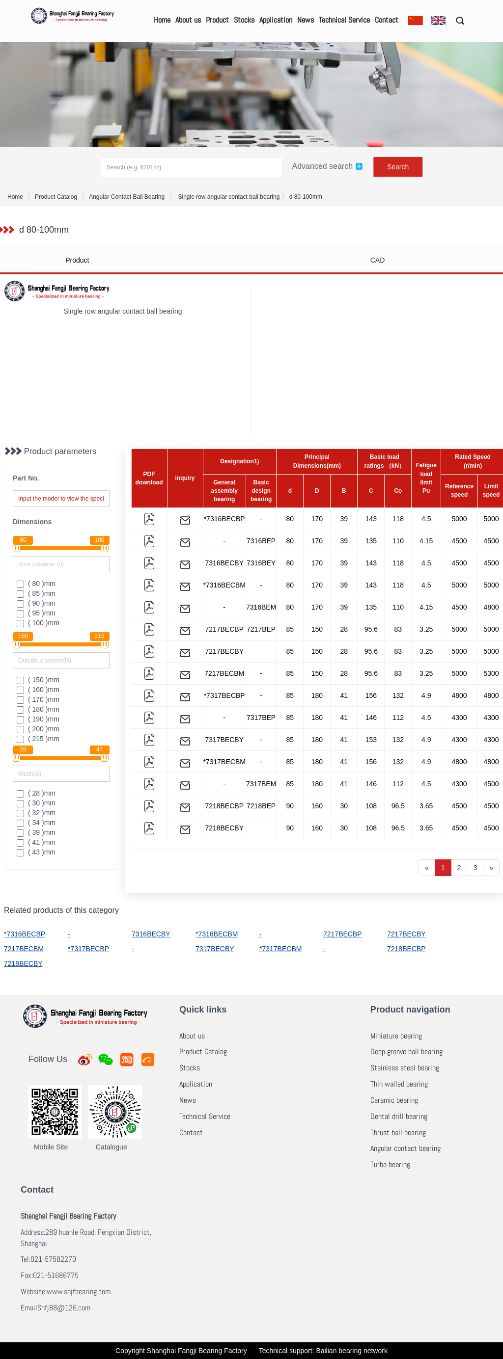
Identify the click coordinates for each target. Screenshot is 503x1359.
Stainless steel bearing (404, 1068)
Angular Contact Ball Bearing (127, 196)
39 (344, 519)
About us (188, 20)
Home (162, 20)
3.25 (426, 629)
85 (290, 629)
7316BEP (261, 541)
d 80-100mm (305, 196)
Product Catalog (56, 196)
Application (275, 20)
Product (217, 20)
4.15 (426, 541)
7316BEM (261, 607)
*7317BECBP (224, 695)
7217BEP (261, 629)
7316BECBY (224, 563)
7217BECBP (224, 629)
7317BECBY (224, 740)
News (305, 20)
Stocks (244, 20)
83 (398, 629)
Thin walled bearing (399, 1084)
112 (398, 717)
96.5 (398, 806)
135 (371, 541)
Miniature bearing (396, 1036)
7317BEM (261, 784)
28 (344, 629)
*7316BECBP (224, 519)
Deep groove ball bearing (406, 1051)
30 (344, 806)
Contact (386, 20)
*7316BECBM (224, 585)
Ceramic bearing (394, 1100)
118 (398, 519)
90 (290, 806)
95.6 (371, 629)
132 (398, 695)
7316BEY (261, 563)
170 (317, 519)
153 (371, 740)
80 (290, 519)
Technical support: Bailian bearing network (323, 1351)
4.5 (426, 519)
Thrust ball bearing (398, 1132)
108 (371, 806)
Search (398, 167)
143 (371, 519)
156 (371, 695)
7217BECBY (224, 651)
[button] (457, 20)
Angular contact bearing (405, 1148)
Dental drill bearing (398, 1116)
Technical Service (344, 20)
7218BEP (261, 806)
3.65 (426, 806)
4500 (459, 541)
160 (317, 806)
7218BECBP (224, 806)
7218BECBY (224, 828)
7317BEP (261, 717)
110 (398, 541)
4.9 (426, 695)
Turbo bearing (390, 1164)
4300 (459, 717)
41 (344, 695)
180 (317, 695)
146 (371, 717)
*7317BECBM (224, 762)
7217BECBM (224, 673)
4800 (459, 695)
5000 (459, 519)
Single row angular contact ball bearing (227, 196)
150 (317, 629)
